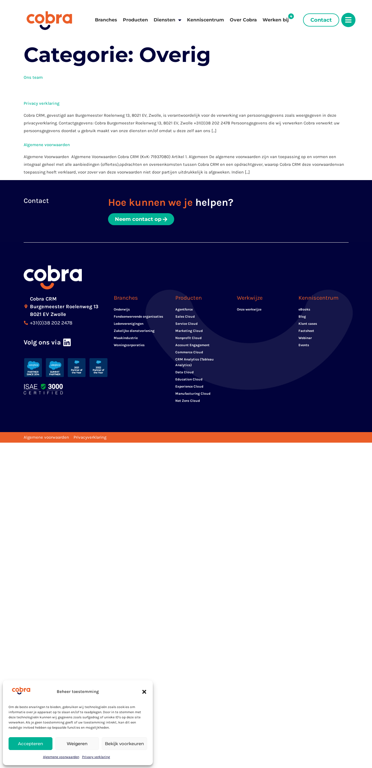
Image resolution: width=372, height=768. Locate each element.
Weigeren (77, 743)
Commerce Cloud (189, 352)
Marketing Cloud (189, 331)
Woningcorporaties (129, 345)
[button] (144, 692)
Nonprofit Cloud (188, 338)
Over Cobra (243, 20)
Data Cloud (184, 372)
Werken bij (276, 20)
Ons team (33, 77)
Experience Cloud (189, 386)
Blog (302, 317)
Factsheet (306, 331)
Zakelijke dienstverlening (134, 331)
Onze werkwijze (249, 309)
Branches (106, 20)
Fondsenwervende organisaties (138, 317)
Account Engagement (192, 345)
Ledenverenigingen (128, 324)
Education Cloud (188, 379)
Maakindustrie (126, 338)
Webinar (305, 338)
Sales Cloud (185, 317)
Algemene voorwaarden (61, 757)
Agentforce (184, 309)
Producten (135, 20)
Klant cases (307, 324)
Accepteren (30, 743)
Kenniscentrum (205, 20)
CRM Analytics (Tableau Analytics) (194, 362)
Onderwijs (122, 309)
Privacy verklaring (96, 757)
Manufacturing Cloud (192, 394)
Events (303, 345)
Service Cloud (186, 324)
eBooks (304, 309)
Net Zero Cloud (187, 401)
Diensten (167, 20)
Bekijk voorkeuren (124, 743)
